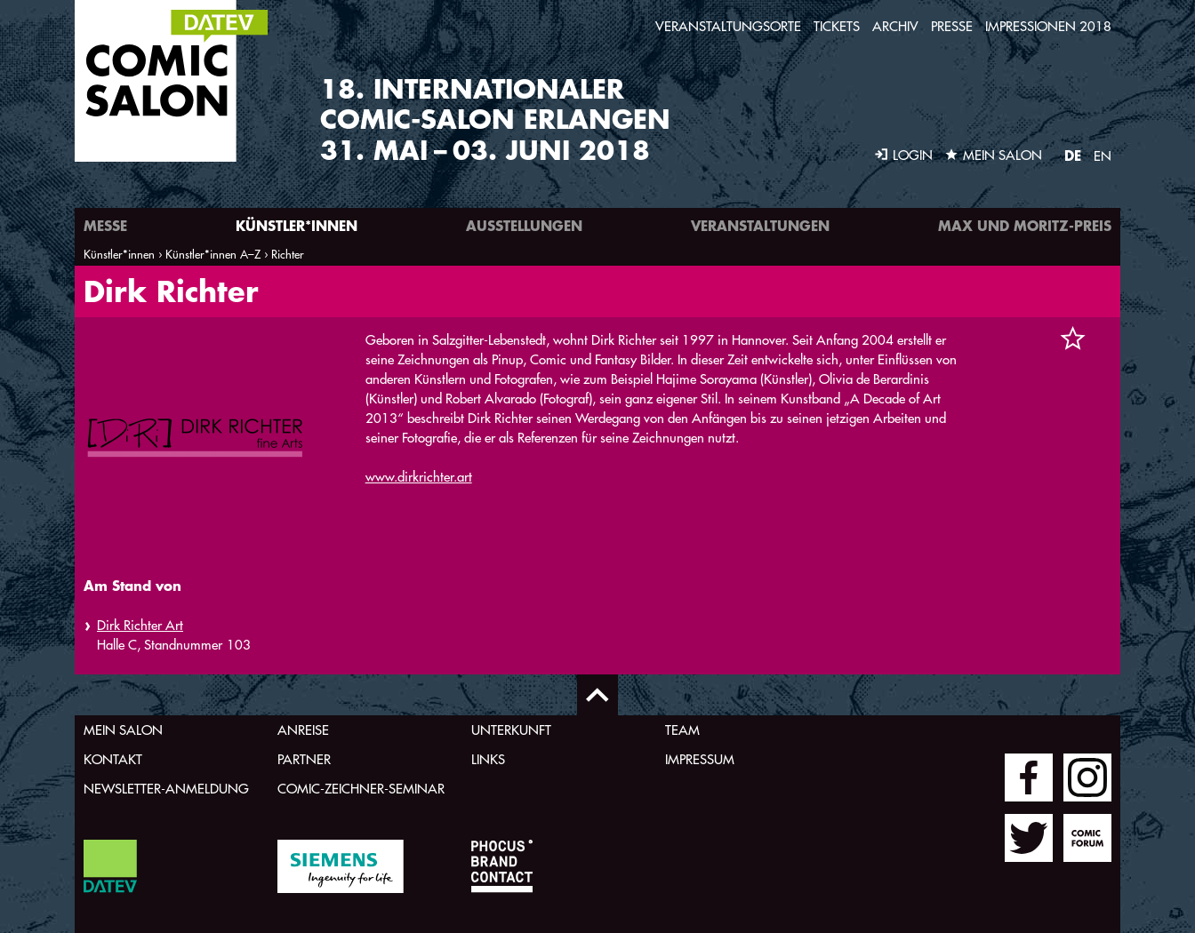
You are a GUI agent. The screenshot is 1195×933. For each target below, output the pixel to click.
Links (488, 759)
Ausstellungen (524, 225)
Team (682, 730)
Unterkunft (511, 730)
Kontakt (113, 759)
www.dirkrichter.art (418, 476)
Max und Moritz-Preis (1024, 225)
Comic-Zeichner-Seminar (361, 788)
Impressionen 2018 (1048, 26)
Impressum (699, 759)
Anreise (303, 730)
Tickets (837, 26)
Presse (952, 26)
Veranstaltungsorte (728, 26)
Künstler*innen (296, 225)
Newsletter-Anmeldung (166, 788)
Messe (105, 225)
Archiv (895, 26)
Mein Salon (123, 730)
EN (1102, 156)
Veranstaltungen (760, 225)
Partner (304, 759)
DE (1072, 155)
